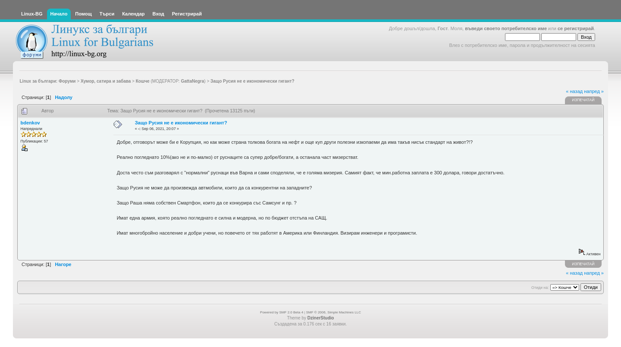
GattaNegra (192, 81)
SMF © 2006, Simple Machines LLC (333, 312)
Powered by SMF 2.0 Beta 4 (281, 312)
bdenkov (30, 122)
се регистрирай (576, 28)
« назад (574, 91)
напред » (594, 91)
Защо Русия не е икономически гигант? (181, 122)
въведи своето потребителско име (506, 28)
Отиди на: (540, 287)
